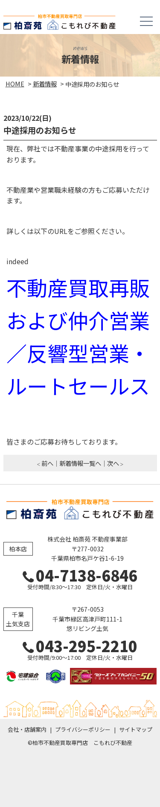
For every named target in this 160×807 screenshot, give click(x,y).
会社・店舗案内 (27, 729)
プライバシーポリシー (83, 729)
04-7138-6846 (80, 574)
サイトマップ (135, 729)
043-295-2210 (80, 645)
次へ (113, 463)
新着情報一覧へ (80, 463)
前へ (47, 463)
